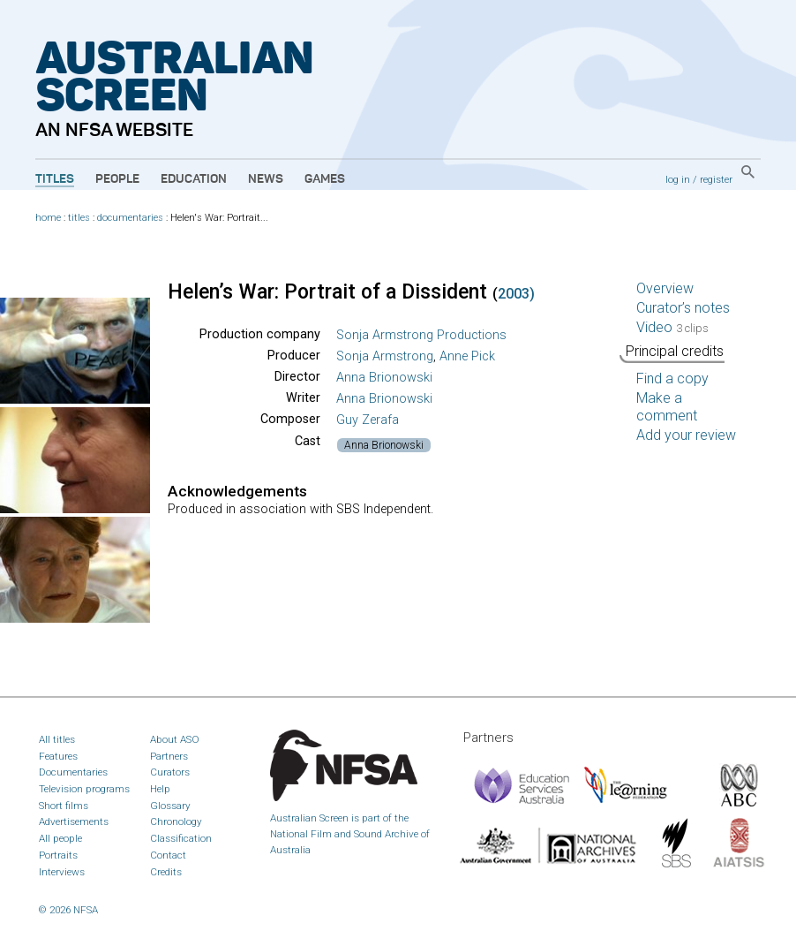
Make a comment (666, 407)
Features (58, 756)
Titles (54, 179)
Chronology (176, 821)
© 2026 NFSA (68, 910)
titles (79, 217)
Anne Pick (467, 356)
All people (60, 838)
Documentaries (73, 772)
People (117, 179)
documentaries (130, 217)
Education (194, 179)
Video (672, 327)
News (265, 179)
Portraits (58, 855)
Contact (168, 855)
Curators (170, 772)
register (716, 179)
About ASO (174, 739)
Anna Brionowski (384, 377)
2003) (516, 293)
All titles (57, 739)
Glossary (170, 805)
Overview (665, 288)
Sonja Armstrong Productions (421, 335)
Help (160, 789)
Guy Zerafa (367, 420)
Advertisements (74, 821)
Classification (181, 838)
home (48, 217)
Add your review (686, 435)
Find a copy (672, 378)
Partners (169, 756)
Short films (63, 805)
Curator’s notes (683, 307)
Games (324, 179)
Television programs (84, 789)
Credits (166, 872)
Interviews (62, 872)
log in (677, 179)
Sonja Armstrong (384, 356)
